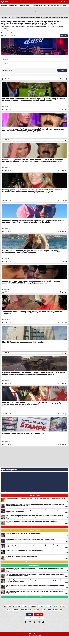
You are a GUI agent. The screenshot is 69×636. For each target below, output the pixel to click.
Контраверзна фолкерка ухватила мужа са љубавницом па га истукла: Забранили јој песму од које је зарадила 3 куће (31, 22)
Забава (37, 609)
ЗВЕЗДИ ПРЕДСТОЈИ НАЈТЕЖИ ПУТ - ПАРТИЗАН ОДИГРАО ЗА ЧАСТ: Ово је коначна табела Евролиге (34, 546)
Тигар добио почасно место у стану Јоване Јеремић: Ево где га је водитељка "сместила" (34, 309)
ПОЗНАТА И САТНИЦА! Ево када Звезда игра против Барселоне (34, 535)
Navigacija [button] (67, 1)
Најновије (11, 5)
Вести (16, 5)
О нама (37, 631)
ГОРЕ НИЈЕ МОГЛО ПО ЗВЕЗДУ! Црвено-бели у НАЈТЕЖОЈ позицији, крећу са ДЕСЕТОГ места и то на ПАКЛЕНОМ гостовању (34, 400)
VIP (9, 17)
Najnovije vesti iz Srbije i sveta (34, 618)
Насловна (4, 5)
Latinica (29, 614)
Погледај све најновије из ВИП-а (34, 596)
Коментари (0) (63, 35)
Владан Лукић (8, 32)
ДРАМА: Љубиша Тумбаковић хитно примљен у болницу (34, 557)
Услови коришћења (7, 70)
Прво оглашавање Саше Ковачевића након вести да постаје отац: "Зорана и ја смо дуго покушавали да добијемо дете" (34, 592)
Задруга (36, 5)
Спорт (28, 5)
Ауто (44, 609)
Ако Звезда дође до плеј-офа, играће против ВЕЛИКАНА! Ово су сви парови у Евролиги (34, 540)
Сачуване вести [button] (61, 1)
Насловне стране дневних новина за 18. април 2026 (34, 431)
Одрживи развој (61, 5)
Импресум (27, 631)
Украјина (22, 5)
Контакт (42, 631)
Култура (53, 5)
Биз (49, 5)
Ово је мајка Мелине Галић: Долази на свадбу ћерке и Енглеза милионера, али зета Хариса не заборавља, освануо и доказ (34, 126)
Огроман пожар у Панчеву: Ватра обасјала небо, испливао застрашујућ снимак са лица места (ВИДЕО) (34, 500)
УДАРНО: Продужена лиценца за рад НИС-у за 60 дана (34, 339)
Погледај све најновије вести (34, 527)
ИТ (50, 609)
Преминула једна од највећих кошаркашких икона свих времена (34, 551)
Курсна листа (58, 609)
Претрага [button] (64, 1)
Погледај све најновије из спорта (34, 561)
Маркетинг (33, 631)
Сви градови (4, 491)
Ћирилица (38, 614)
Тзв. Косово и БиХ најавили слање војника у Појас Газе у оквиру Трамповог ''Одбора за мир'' (34, 522)
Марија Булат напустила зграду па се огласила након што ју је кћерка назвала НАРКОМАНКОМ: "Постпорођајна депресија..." (34, 278)
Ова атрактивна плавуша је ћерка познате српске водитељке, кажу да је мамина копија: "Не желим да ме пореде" (34, 248)
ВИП (40, 5)
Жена (44, 5)
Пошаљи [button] (62, 70)
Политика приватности (29, 628)
